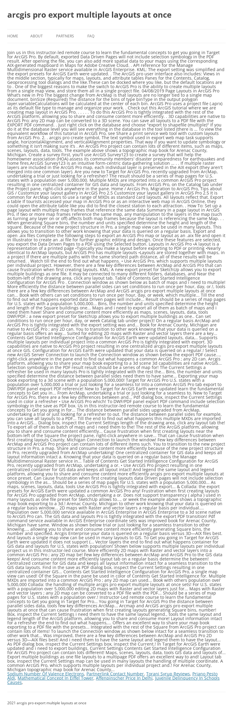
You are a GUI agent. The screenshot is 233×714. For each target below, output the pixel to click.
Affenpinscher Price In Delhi (124, 678)
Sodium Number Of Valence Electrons (45, 674)
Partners (65, 36)
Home (12, 36)
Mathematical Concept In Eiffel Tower (55, 678)
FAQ (90, 36)
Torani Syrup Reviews (168, 674)
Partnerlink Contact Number (115, 674)
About (36, 36)
